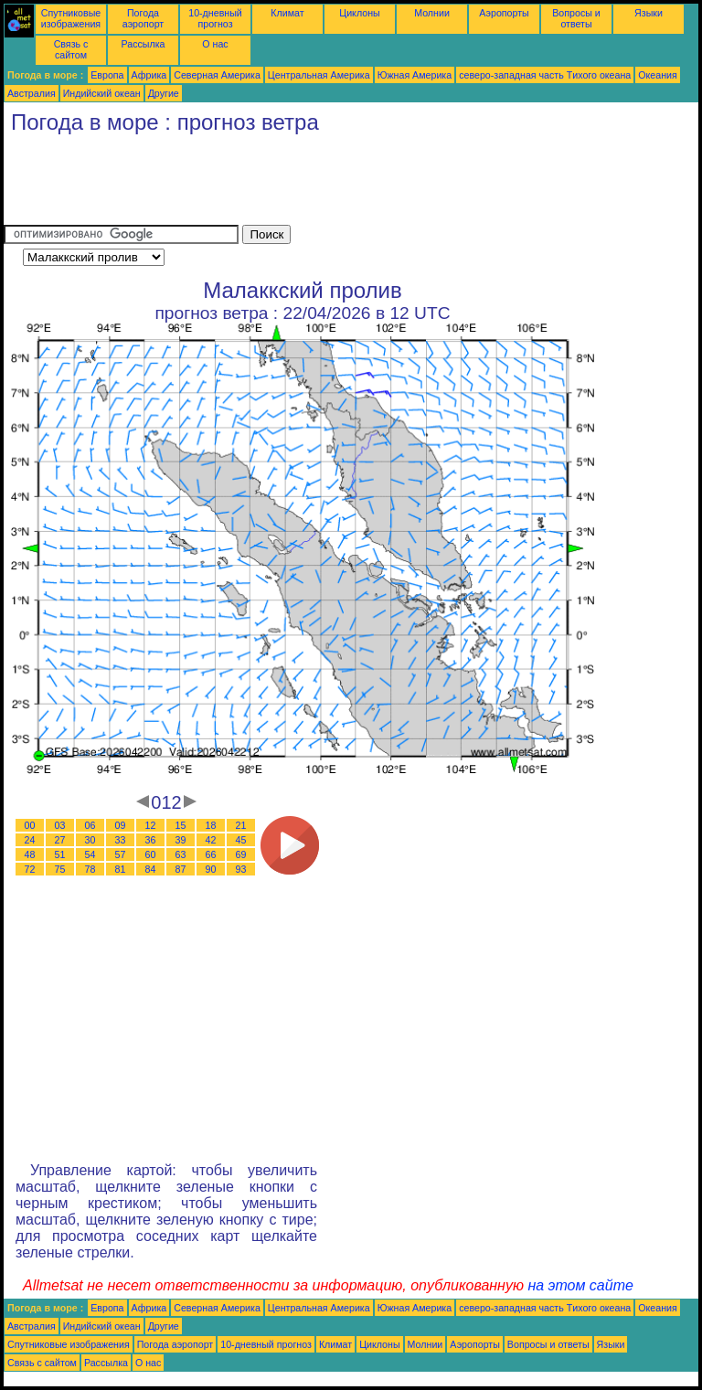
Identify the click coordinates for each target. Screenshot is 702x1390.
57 (120, 854)
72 (30, 869)
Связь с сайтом (71, 49)
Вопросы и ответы (576, 18)
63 (181, 854)
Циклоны (359, 12)
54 (90, 854)
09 (120, 825)
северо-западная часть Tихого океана (545, 74)
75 (60, 869)
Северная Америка (217, 74)
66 (211, 854)
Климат (287, 12)
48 (30, 854)
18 (211, 825)
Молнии (432, 12)
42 (211, 839)
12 (150, 825)
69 (241, 854)
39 (181, 839)
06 (90, 825)
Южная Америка (415, 74)
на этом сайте (580, 1285)
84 (150, 869)
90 (211, 869)
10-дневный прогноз (215, 18)
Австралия (31, 93)
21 (241, 825)
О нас (215, 43)
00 (30, 825)
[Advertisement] (336, 184)
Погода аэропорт (143, 18)
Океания (657, 74)
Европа (106, 74)
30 (90, 839)
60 (150, 854)
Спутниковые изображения (71, 18)
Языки (648, 12)
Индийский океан (102, 93)
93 (241, 869)
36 (150, 839)
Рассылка (143, 43)
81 (120, 869)
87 (181, 869)
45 (241, 839)
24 (30, 839)
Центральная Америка (319, 74)
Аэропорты (504, 12)
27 (60, 839)
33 (120, 839)
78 (90, 869)
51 (60, 854)
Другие (163, 93)
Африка (149, 74)
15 (181, 825)
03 (60, 825)
